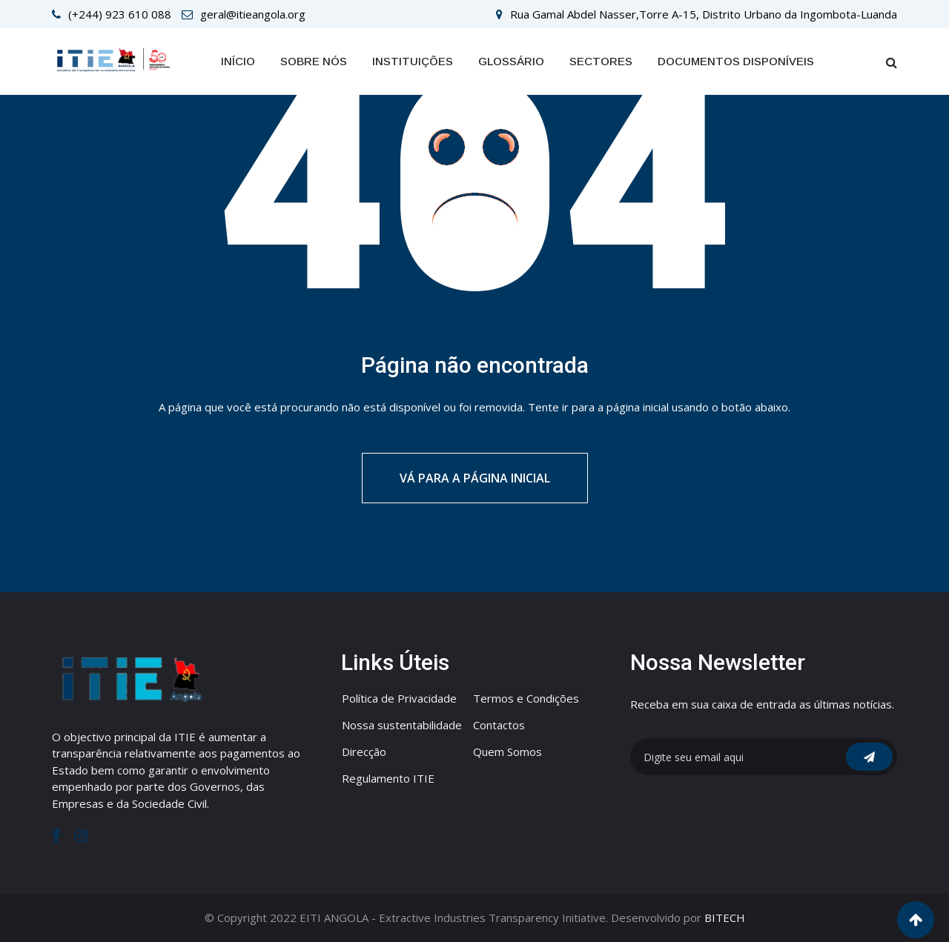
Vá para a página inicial (475, 478)
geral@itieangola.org (252, 14)
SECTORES (600, 61)
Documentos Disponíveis (736, 61)
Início (238, 61)
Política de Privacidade (399, 698)
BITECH (724, 917)
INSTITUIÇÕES (412, 61)
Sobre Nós (313, 61)
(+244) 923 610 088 (119, 14)
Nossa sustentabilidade (402, 724)
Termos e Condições (526, 698)
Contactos (499, 724)
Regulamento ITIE (388, 778)
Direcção (364, 751)
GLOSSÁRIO (511, 61)
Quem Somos (507, 751)
